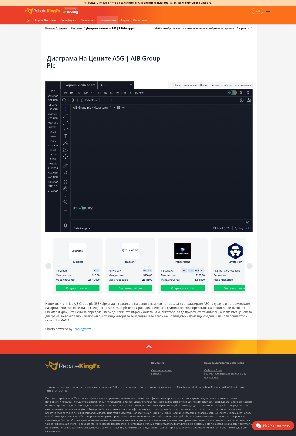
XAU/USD (53, 172)
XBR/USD (53, 181)
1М (117, 92)
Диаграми (76, 28)
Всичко (139, 92)
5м (71, 92)
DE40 (53, 150)
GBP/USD (53, 100)
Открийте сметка (77, 288)
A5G (53, 91)
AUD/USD (53, 122)
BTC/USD (53, 190)
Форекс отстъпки (45, 20)
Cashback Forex (213, 370)
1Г (125, 92)
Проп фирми (68, 20)
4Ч (99, 92)
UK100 (52, 154)
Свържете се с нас (161, 370)
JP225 (53, 141)
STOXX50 (53, 145)
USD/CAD (53, 109)
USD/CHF (53, 113)
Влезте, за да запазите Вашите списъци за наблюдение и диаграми (211, 85)
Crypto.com (235, 261)
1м (65, 92)
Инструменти (107, 20)
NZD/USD (53, 118)
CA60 (53, 159)
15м (78, 92)
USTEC (52, 127)
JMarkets (77, 261)
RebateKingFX (212, 377)
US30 (53, 136)
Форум (124, 20)
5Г (131, 92)
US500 (52, 132)
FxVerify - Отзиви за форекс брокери (225, 373)
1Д (105, 92)
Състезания (88, 20)
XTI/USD (53, 186)
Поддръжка (140, 20)
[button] (268, 11)
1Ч (93, 92)
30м (86, 92)
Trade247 (130, 261)
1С (111, 92)
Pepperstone (182, 261)
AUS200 (53, 163)
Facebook (156, 373)
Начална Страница (56, 28)
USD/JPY (53, 104)
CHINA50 (53, 168)
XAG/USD (53, 177)
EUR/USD (53, 95)
